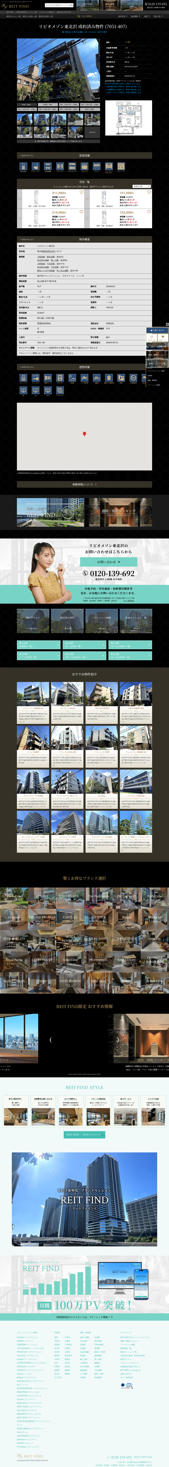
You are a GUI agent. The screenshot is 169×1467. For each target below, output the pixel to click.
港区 (56, 1337)
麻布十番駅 (84, 1337)
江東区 (67, 1341)
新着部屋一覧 (125, 1348)
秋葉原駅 (98, 1377)
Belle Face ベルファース (27, 1439)
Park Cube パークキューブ (27, 1356)
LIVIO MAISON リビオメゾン (28, 1436)
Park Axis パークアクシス (27, 1337)
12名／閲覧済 (86, 16)
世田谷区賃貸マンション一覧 (26, 12)
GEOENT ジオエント (25, 1443)
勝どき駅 (83, 1359)
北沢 (53, 251)
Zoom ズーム (22, 1432)
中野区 (57, 1366)
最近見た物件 (152, 338)
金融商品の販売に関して (130, 1366)
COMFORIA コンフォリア (27, 1345)
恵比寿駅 (98, 1341)
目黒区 (67, 1348)
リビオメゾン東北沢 (47, 12)
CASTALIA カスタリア (26, 1366)
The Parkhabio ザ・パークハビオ (30, 1348)
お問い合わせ (106, 562)
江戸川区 (58, 1377)
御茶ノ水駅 (98, 1374)
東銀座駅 (83, 1370)
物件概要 (134, 16)
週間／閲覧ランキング (129, 1341)
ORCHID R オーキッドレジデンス (30, 1370)
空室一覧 (157, 16)
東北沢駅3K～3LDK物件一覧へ (121, 656)
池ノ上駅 (55, 260)
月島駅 (83, 1377)
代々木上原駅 (62, 270)
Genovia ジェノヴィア (26, 1399)
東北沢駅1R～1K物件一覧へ (74, 645)
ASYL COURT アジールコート (29, 1418)
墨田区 (57, 1356)
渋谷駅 (97, 1337)
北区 (56, 1363)
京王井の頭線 (43, 260)
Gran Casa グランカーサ (27, 1410)
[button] (118, 1040)
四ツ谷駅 (98, 1359)
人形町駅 (83, 1363)
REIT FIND (9, 12)
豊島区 (67, 1359)
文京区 (57, 1352)
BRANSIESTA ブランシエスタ (29, 1414)
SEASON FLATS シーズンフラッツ (31, 1381)
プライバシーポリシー (129, 1363)
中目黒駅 (98, 1370)
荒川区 (67, 1363)
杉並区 (67, 1366)
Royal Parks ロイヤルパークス (29, 1403)
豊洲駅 (97, 1348)
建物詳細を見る (28, 156)
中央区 (67, 1337)
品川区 (57, 1348)
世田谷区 (47, 251)
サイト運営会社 (128, 601)
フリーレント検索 (127, 1345)
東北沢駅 (51, 257)
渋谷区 (57, 1341)
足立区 (57, 1374)
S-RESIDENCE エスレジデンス (29, 1396)
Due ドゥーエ (22, 1385)
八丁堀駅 (83, 1374)
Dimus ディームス (24, 1374)
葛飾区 (67, 1374)
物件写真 (121, 16)
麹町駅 (97, 1363)
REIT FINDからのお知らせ (130, 1370)
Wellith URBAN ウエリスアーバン (30, 1429)
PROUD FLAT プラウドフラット (29, 1352)
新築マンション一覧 (128, 1352)
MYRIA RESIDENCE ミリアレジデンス (32, 1388)
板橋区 (57, 1370)
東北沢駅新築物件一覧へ (26, 645)
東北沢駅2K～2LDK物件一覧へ (121, 645)
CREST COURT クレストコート (29, 1407)
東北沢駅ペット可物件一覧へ (28, 656)
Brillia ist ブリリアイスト (27, 1377)
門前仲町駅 (98, 1345)
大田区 (57, 1359)
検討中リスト (125, 1359)
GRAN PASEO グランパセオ (28, 1392)
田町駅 (83, 1356)
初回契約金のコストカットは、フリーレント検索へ (83, 1317)
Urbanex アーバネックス (27, 1359)
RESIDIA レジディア (25, 1341)
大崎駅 (97, 1366)
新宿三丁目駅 (99, 1352)
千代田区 (68, 1345)
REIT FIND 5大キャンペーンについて (135, 1337)
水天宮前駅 (84, 1366)
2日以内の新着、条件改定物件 (132, 1356)
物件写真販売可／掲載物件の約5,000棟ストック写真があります (59, 141)
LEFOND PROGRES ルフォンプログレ (32, 1363)
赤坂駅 (83, 1345)
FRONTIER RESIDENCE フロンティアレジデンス (33, 1423)
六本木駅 (83, 1341)
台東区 (67, 1352)
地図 (146, 16)
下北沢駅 (51, 264)
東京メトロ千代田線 (46, 270)
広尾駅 (83, 1348)
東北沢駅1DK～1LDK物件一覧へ (76, 656)
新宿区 (57, 1345)
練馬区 (67, 1370)
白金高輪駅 (84, 1352)
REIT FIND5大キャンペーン (83, 1134)
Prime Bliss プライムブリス (28, 1447)
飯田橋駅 (98, 1356)
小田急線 (41, 257)
